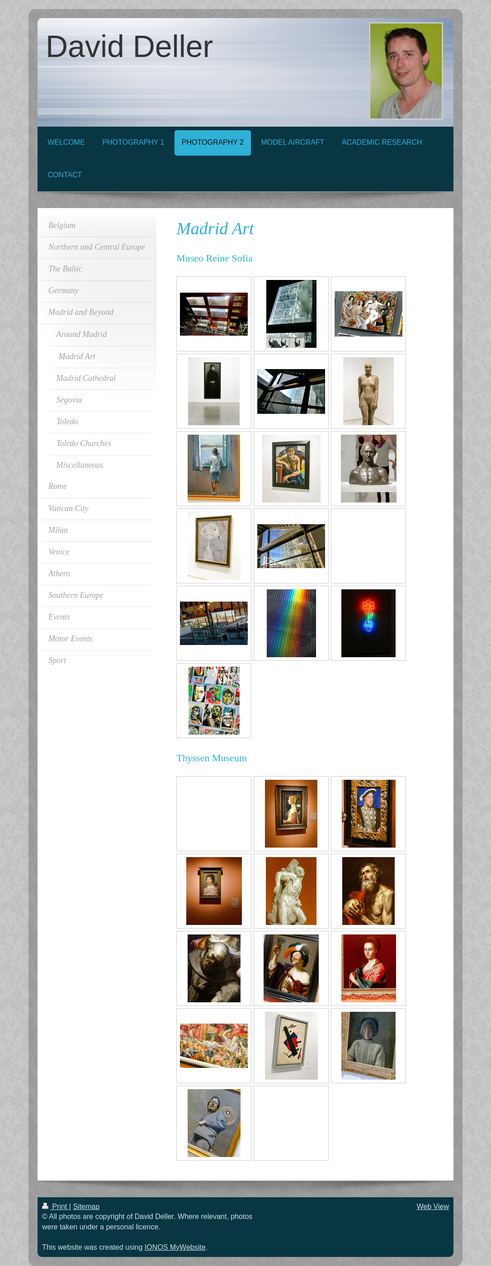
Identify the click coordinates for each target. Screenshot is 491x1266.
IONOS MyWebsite (175, 1247)
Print (55, 1206)
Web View (433, 1206)
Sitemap (86, 1206)
